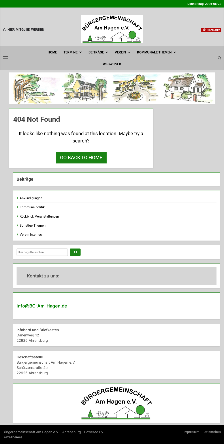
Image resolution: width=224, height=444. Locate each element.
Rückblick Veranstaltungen (39, 216)
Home (52, 52)
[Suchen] (75, 252)
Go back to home (81, 157)
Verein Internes (31, 235)
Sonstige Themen (32, 226)
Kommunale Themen (154, 52)
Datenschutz (212, 432)
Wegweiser (112, 64)
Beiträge (96, 52)
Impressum (191, 432)
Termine (70, 52)
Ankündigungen (31, 198)
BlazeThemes (13, 437)
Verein (120, 52)
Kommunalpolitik (32, 207)
